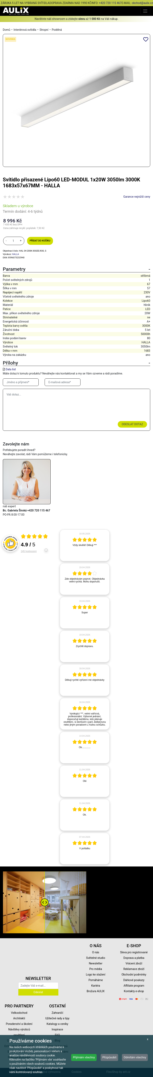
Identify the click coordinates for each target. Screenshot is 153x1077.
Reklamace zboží (133, 969)
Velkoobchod (19, 1012)
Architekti (19, 1018)
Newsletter (95, 963)
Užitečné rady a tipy (57, 1018)
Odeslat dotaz (132, 424)
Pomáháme (95, 980)
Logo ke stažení (95, 974)
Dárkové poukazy (133, 980)
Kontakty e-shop (134, 991)
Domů (6, 29)
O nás (95, 952)
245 (29, 551)
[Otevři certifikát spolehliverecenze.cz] (34, 537)
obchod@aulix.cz (142, 3)
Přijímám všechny (84, 1057)
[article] (85, 545)
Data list (11, 369)
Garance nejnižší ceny (136, 196)
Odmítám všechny (135, 1057)
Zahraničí (57, 1012)
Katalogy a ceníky (57, 1023)
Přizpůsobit (109, 1057)
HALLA (15, 254)
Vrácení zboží (134, 963)
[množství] (13, 241)
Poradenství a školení (19, 1023)
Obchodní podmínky (134, 974)
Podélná (57, 29)
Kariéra (95, 985)
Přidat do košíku (40, 240)
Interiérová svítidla (25, 29)
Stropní (43, 29)
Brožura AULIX (96, 991)
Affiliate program (134, 985)
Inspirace (57, 1029)
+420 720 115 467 (110, 3)
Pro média (95, 969)
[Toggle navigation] (145, 11)
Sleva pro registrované (134, 952)
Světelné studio (95, 957)
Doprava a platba (134, 957)
